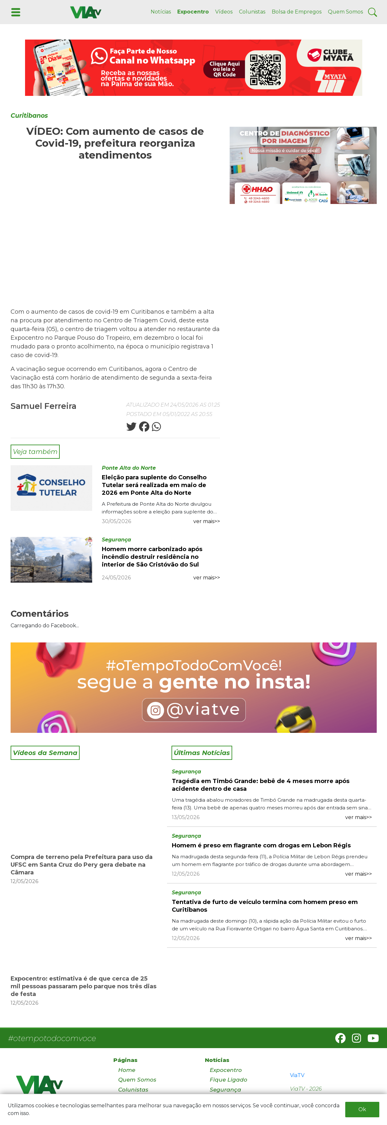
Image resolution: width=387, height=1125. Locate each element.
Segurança (116, 540)
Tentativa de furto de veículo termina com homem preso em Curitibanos (265, 906)
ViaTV (297, 1075)
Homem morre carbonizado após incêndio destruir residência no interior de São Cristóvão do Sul (152, 557)
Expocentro (193, 12)
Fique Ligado (228, 1079)
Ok (362, 1109)
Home (126, 1070)
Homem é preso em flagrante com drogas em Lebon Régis (261, 845)
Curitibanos (29, 115)
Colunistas (252, 12)
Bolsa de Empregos (296, 12)
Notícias (161, 12)
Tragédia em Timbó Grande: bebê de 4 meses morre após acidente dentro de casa (260, 785)
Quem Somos (345, 12)
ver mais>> (206, 521)
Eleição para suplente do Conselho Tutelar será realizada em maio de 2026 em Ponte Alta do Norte (154, 485)
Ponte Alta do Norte (129, 468)
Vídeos (224, 12)
